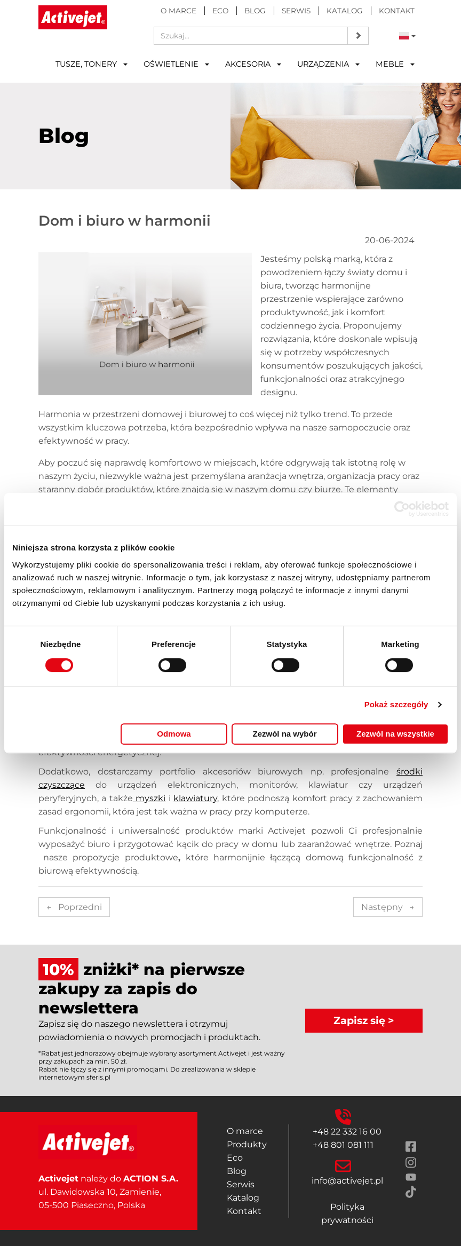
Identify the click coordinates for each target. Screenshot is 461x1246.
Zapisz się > (363, 1020)
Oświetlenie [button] (176, 64)
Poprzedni (74, 907)
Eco (220, 10)
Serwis (296, 10)
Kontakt (397, 10)
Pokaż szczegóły (396, 704)
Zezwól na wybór (284, 733)
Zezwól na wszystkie (395, 733)
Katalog (345, 10)
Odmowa (173, 733)
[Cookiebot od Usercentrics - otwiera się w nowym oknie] (402, 509)
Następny (388, 907)
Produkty (247, 1144)
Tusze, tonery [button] (91, 64)
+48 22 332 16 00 (347, 1132)
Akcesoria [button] (253, 64)
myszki (149, 798)
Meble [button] (395, 64)
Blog (255, 10)
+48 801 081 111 (343, 1145)
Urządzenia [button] (328, 64)
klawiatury (195, 798)
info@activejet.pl (347, 1181)
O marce (178, 10)
